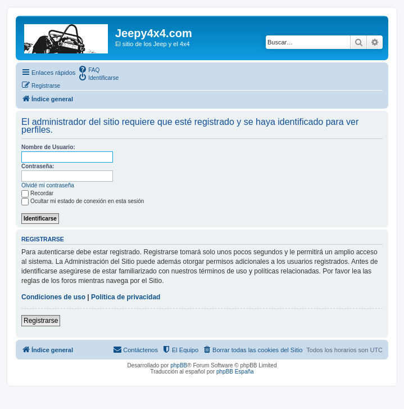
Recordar (37, 193)
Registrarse (41, 321)
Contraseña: (37, 166)
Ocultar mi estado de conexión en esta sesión (82, 201)
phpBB (178, 365)
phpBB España (235, 371)
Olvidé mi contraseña (47, 185)
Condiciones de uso (53, 297)
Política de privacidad (125, 297)
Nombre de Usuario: (48, 147)
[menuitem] (88, 69)
